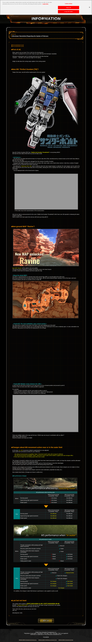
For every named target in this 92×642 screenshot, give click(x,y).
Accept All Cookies (68, 11)
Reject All (68, 7)
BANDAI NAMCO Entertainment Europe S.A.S (47, 639)
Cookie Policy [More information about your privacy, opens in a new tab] (45, 4)
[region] (46, 7)
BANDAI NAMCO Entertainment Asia (66, 639)
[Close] (89, 7)
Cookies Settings (68, 3)
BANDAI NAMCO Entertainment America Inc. (28, 639)
